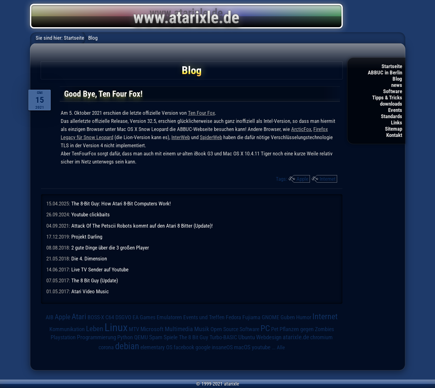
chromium (321, 337)
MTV (134, 329)
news (396, 85)
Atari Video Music (90, 291)
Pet (274, 329)
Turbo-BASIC (223, 337)
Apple (302, 179)
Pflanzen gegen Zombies (307, 329)
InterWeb (180, 137)
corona (106, 347)
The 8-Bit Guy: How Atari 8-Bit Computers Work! (121, 203)
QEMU (141, 337)
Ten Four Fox (201, 113)
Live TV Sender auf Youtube (100, 269)
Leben (94, 329)
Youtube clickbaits (90, 214)
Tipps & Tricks (387, 97)
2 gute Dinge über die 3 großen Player (110, 247)
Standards (391, 116)
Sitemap (393, 129)
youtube (261, 347)
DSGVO (123, 317)
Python (125, 337)
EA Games (144, 317)
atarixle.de (296, 337)
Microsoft (152, 329)
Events (395, 110)
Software (392, 91)
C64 (109, 317)
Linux (116, 327)
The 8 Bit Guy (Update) (94, 280)
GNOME (270, 317)
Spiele (171, 337)
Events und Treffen (204, 317)
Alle (281, 347)
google (202, 347)
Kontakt (394, 135)
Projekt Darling (86, 237)
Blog (397, 79)
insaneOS (222, 347)
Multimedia (179, 329)
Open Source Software (234, 329)
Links (396, 122)
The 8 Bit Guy (193, 337)
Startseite (392, 66)
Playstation (63, 337)
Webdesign (268, 337)
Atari (79, 316)
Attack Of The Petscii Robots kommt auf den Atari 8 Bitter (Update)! (142, 226)
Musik (201, 329)
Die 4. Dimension (89, 258)
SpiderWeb (211, 137)
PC (265, 328)
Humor (303, 317)
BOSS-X (96, 317)
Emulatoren (169, 317)
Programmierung (96, 337)
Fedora (233, 317)
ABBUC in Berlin (385, 72)
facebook (184, 347)
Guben (288, 317)
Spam (155, 337)
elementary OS (156, 347)
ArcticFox (301, 129)
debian (127, 346)
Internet (328, 179)
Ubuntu (246, 337)
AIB (49, 317)
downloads (391, 104)
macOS (242, 347)
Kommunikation (67, 329)
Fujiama (251, 317)
